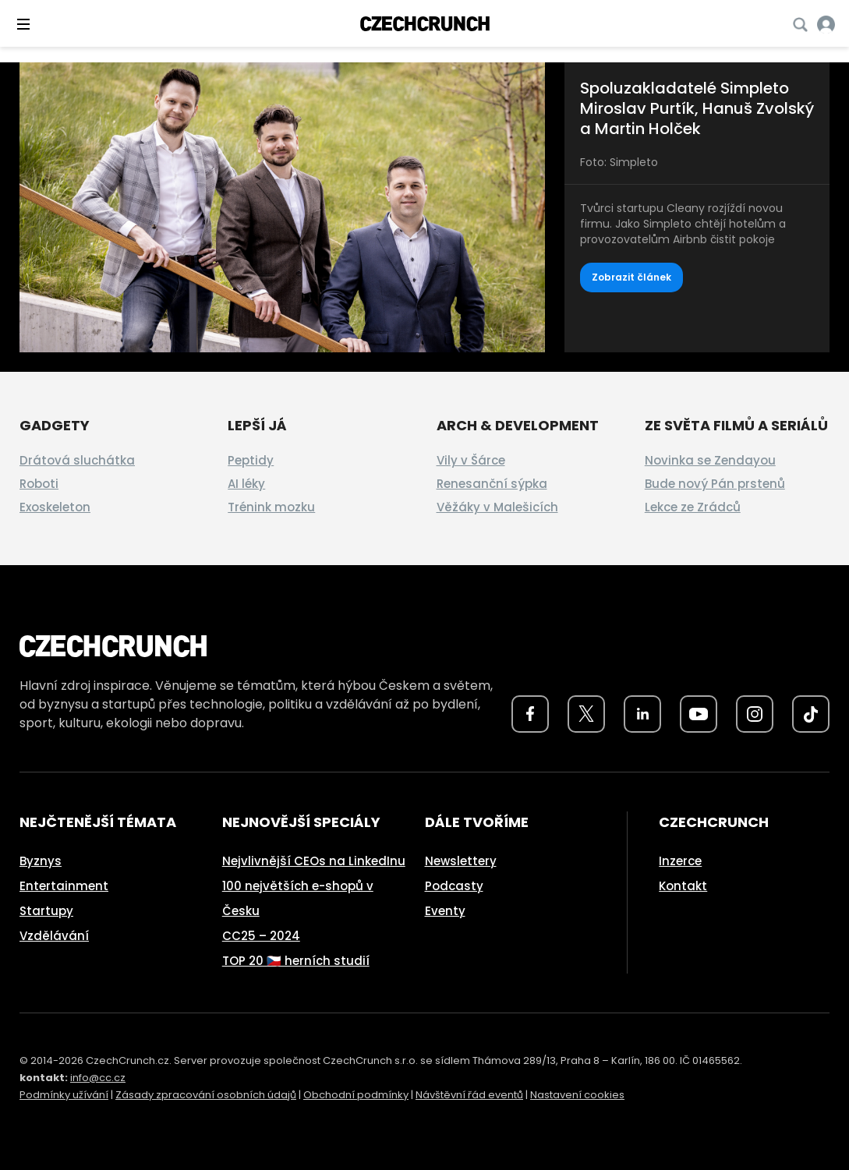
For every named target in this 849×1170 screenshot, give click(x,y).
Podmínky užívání (63, 1094)
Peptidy (251, 460)
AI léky (246, 483)
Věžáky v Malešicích (497, 507)
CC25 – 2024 (261, 936)
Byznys (40, 861)
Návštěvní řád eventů (469, 1094)
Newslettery (461, 861)
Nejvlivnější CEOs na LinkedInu (313, 861)
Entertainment (63, 886)
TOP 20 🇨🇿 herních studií (296, 961)
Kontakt (683, 886)
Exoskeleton (54, 507)
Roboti (38, 483)
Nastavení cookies (577, 1094)
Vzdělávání (54, 936)
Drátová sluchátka (77, 460)
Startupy (46, 911)
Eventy (445, 911)
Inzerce (680, 861)
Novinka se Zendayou (710, 460)
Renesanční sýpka (492, 483)
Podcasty (454, 886)
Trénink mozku (271, 507)
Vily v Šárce (471, 460)
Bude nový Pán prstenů (715, 483)
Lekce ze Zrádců (693, 507)
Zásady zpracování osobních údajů (205, 1094)
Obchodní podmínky (356, 1094)
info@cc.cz (98, 1077)
